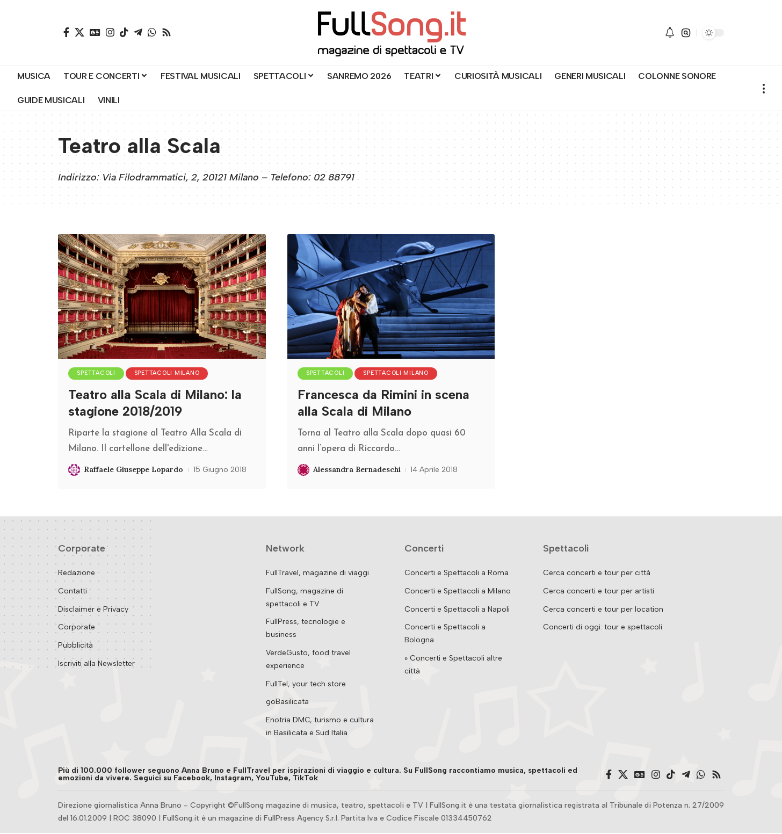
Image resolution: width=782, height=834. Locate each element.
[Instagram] (110, 32)
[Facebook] (66, 32)
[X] (79, 32)
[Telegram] (138, 32)
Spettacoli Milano (171, 374)
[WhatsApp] (152, 32)
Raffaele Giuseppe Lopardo (133, 470)
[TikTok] (124, 32)
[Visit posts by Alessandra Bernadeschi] (303, 471)
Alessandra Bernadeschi (357, 470)
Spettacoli (97, 374)
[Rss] (166, 32)
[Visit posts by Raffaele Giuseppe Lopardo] (74, 471)
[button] (685, 32)
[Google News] (95, 32)
